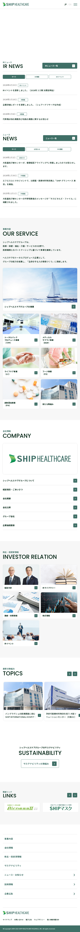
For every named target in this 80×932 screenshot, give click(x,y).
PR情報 (60, 149)
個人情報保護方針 (53, 919)
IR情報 (37, 77)
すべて (14, 77)
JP (65, 4)
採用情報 (8, 884)
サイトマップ (7, 919)
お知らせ (37, 149)
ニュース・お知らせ (14, 874)
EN (70, 4)
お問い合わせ (18, 919)
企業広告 (8, 893)
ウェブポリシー (39, 919)
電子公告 (29, 919)
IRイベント (60, 77)
